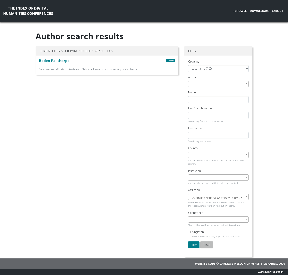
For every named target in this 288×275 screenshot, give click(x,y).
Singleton (198, 232)
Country (193, 148)
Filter (194, 245)
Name (192, 92)
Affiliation (194, 190)
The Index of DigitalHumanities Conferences (28, 11)
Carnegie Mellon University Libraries (248, 263)
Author (192, 77)
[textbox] (218, 198)
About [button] (278, 11)
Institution (194, 171)
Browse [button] (241, 11)
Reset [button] (206, 245)
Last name (195, 128)
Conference (195, 213)
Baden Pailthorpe (54, 60)
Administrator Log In (270, 272)
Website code (205, 263)
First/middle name (200, 108)
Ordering (193, 61)
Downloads (259, 11)
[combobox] (218, 84)
